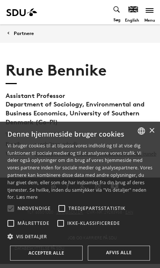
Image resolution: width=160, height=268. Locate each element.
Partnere (24, 33)
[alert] (80, 195)
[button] (10, 208)
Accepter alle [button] (46, 253)
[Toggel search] (117, 12)
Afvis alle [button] (119, 252)
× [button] (151, 131)
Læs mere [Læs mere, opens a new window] (27, 197)
